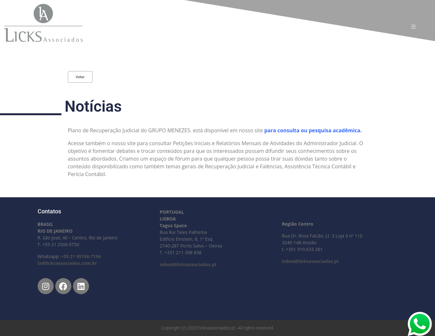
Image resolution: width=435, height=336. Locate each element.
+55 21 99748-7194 (81, 256)
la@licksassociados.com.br (67, 263)
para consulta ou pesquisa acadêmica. (313, 130)
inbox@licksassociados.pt (187, 264)
